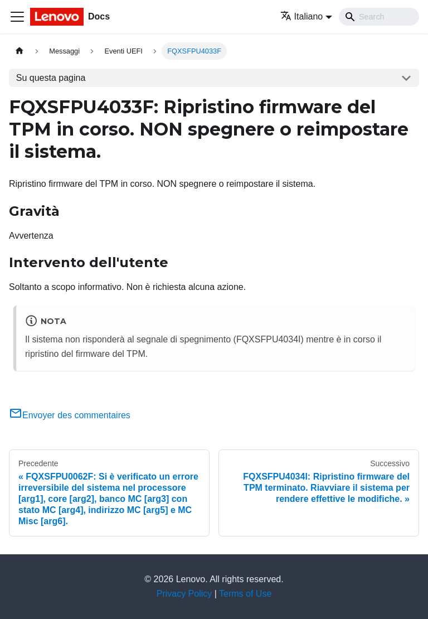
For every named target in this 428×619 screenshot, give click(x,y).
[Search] (379, 17)
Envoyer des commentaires (69, 415)
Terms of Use (245, 593)
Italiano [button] (301, 16)
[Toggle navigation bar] (17, 16)
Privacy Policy (184, 593)
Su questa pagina (51, 78)
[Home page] (19, 51)
